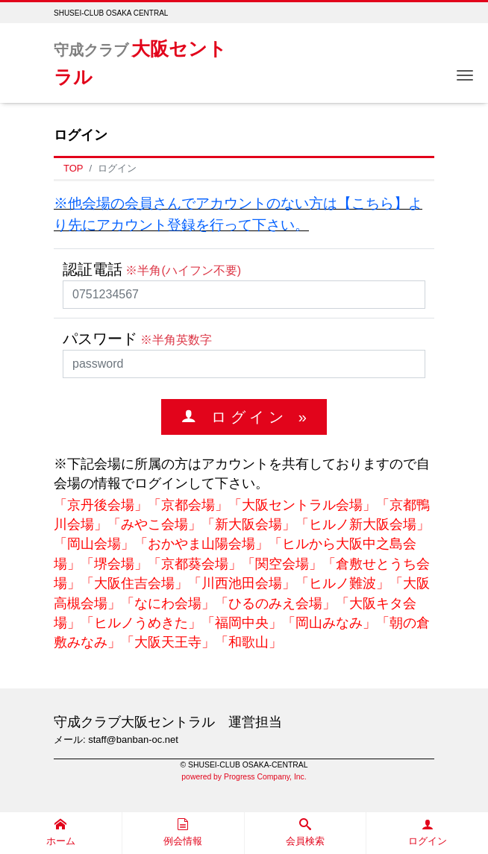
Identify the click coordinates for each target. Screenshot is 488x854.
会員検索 (305, 832)
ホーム (60, 832)
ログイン (427, 832)
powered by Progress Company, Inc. (243, 777)
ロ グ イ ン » (251, 416)
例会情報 (182, 832)
